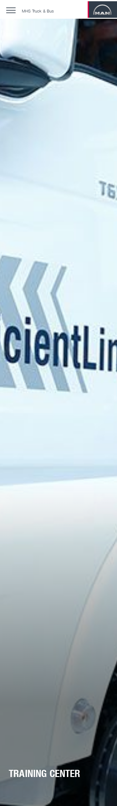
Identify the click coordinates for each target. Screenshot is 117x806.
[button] (11, 10)
